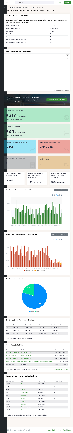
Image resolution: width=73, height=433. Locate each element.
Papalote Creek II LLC (18, 355)
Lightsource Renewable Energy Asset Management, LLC (43, 363)
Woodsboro (28, 412)
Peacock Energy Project (18, 363)
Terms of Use (62, 430)
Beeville (27, 389)
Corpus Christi (29, 394)
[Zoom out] (67, 58)
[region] (3, 215)
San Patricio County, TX (35, 7)
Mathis (27, 400)
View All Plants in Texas (61, 371)
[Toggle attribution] (68, 89)
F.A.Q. (69, 430)
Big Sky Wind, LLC (32, 355)
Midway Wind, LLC (17, 357)
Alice (26, 386)
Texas (24, 7)
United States (17, 7)
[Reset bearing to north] (67, 61)
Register (67, 2)
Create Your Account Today (56, 100)
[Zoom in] (67, 56)
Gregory (27, 397)
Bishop (27, 391)
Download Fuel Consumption (59, 236)
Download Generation (61, 192)
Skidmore (28, 406)
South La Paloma (30, 409)
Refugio (27, 403)
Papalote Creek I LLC (18, 360)
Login (59, 2)
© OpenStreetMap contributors (58, 89)
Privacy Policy (52, 430)
